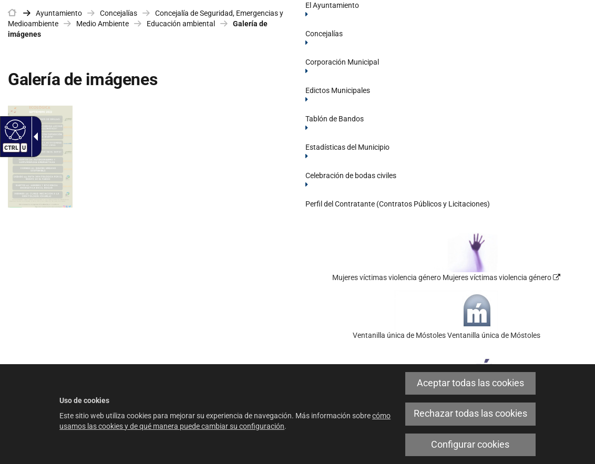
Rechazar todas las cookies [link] (470, 413)
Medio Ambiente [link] (102, 23)
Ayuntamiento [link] (59, 13)
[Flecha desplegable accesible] (33, 136)
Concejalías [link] (118, 13)
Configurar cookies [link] (470, 444)
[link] (12, 13)
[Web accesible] (14, 129)
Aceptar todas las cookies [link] (470, 383)
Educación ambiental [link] (181, 23)
